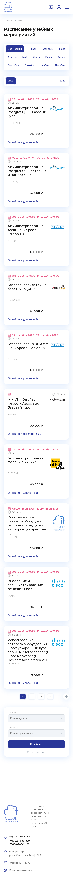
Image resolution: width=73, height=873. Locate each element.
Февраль (48, 49)
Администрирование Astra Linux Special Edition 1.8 (25, 230)
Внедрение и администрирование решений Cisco (25, 585)
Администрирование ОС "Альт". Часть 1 (25, 460)
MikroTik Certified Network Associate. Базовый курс (23, 403)
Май (24, 57)
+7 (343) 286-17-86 (19, 836)
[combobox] (36, 718)
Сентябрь (13, 65)
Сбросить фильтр (36, 752)
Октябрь (30, 65)
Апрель (12, 57)
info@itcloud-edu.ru (19, 862)
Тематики (13, 727)
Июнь (36, 57)
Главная (8, 20)
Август (61, 57)
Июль (48, 57)
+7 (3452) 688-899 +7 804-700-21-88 (19, 842)
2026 (62, 81)
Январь (32, 49)
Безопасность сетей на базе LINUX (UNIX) (27, 287)
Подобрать (36, 744)
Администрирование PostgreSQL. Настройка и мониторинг (27, 171)
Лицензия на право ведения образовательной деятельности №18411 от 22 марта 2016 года (40, 816)
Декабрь (60, 65)
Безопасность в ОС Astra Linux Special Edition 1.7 (28, 346)
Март (62, 49)
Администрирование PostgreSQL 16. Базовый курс (27, 112)
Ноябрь (44, 65)
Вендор (12, 712)
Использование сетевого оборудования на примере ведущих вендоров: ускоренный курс (28, 525)
